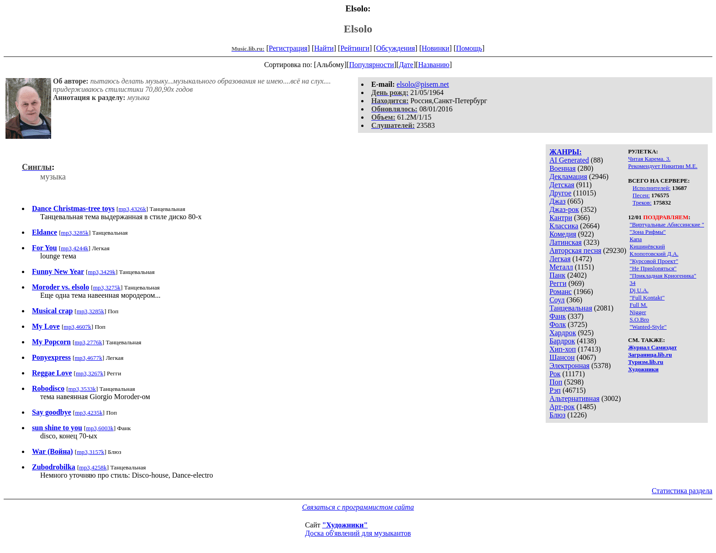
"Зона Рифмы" (648, 231)
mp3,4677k (88, 357)
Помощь (469, 48)
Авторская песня (575, 250)
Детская (561, 185)
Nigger (638, 312)
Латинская (565, 242)
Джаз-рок (564, 209)
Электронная (569, 365)
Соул (556, 300)
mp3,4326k (132, 208)
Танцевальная (570, 308)
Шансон (561, 357)
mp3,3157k (90, 451)
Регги (557, 283)
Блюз (557, 415)
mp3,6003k (99, 428)
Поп (555, 382)
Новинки (435, 48)
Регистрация (288, 48)
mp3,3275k (107, 287)
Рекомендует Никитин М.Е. (663, 166)
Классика (563, 226)
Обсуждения (395, 48)
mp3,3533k (82, 388)
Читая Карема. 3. (649, 158)
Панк (557, 275)
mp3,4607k (77, 326)
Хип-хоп (562, 349)
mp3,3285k (75, 232)
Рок (554, 374)
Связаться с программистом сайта (358, 507)
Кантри (560, 217)
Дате (406, 64)
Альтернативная (574, 398)
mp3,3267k (89, 373)
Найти (324, 48)
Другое (560, 193)
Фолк (557, 324)
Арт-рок (561, 407)
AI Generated (569, 160)
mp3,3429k (102, 272)
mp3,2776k (88, 342)
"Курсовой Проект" (654, 261)
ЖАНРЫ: (565, 152)
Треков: (642, 202)
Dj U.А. (639, 290)
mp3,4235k (88, 412)
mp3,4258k (92, 467)
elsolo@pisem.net (423, 84)
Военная (562, 168)
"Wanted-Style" (648, 326)
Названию (434, 64)
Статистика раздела (682, 491)
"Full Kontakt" (647, 297)
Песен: (641, 195)
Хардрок (562, 333)
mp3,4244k (74, 248)
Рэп (555, 390)
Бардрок (562, 341)
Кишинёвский (647, 246)
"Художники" (345, 525)
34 (633, 282)
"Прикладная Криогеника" (663, 275)
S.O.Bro (639, 319)
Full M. (639, 304)
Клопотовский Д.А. (654, 253)
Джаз (557, 201)
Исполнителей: (651, 187)
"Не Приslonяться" (653, 268)
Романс (560, 291)
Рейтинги (354, 48)
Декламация (568, 176)
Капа (636, 239)
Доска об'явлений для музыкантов (358, 533)
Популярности (371, 64)
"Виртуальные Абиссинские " (667, 224)
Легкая (559, 259)
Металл (561, 267)
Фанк (557, 316)
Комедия (562, 234)
